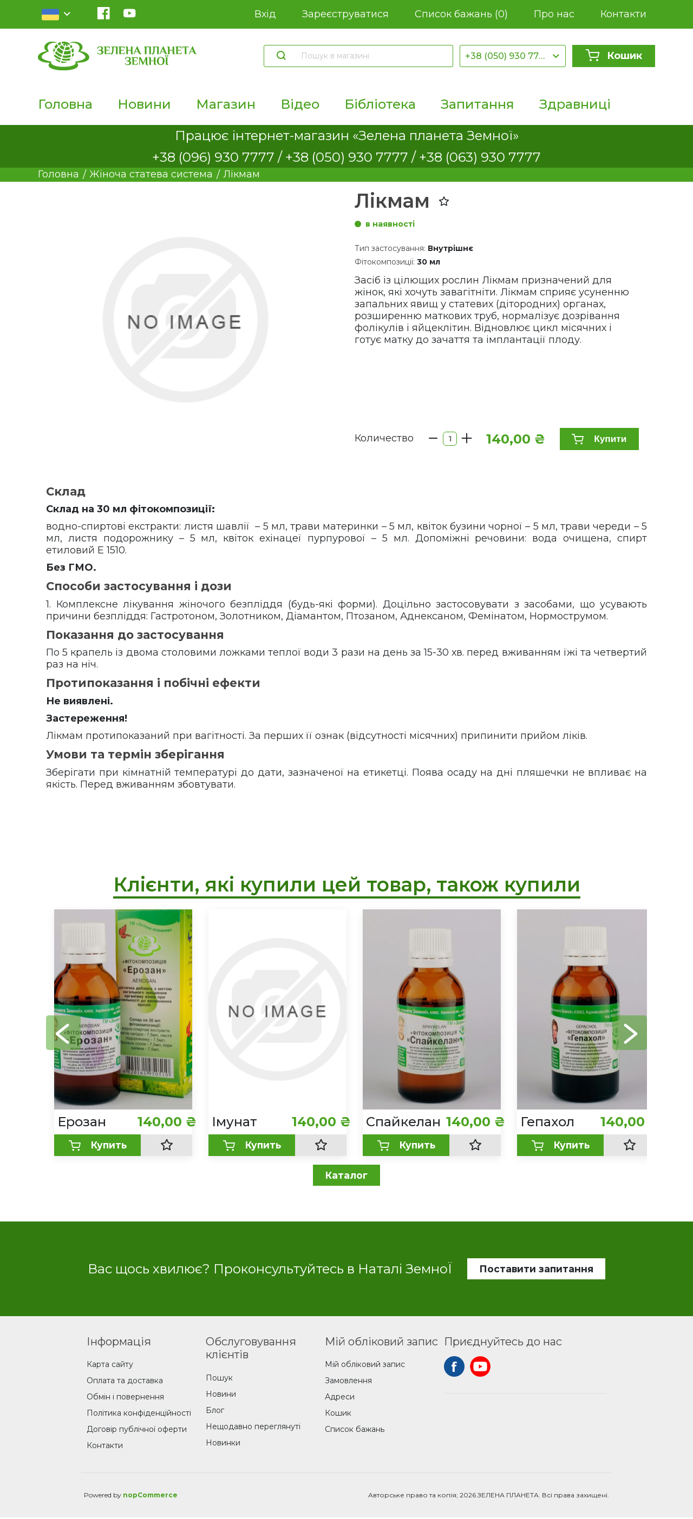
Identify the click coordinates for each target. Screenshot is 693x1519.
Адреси (340, 1398)
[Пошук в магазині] (371, 55)
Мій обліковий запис (365, 1366)
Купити (597, 438)
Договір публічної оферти (137, 1431)
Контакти (623, 14)
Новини (144, 104)
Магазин (226, 104)
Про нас (554, 14)
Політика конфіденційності (139, 1414)
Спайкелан (403, 1122)
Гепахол (547, 1122)
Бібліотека (380, 104)
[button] (629, 1033)
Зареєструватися (345, 14)
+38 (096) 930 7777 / (218, 157)
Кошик (613, 56)
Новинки (223, 1444)
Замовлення (348, 1382)
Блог (215, 1411)
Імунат (234, 1122)
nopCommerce (150, 1496)
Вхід (265, 14)
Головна (65, 104)
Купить (97, 1145)
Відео (299, 104)
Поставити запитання (536, 1270)
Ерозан (81, 1122)
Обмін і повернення (125, 1398)
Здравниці (575, 104)
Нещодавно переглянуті (253, 1427)
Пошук (219, 1379)
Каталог (347, 1176)
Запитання (477, 104)
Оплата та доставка (125, 1382)
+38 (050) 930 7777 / (352, 157)
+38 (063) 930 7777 (480, 157)
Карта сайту (110, 1366)
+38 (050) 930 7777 (507, 56)
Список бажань (461, 14)
